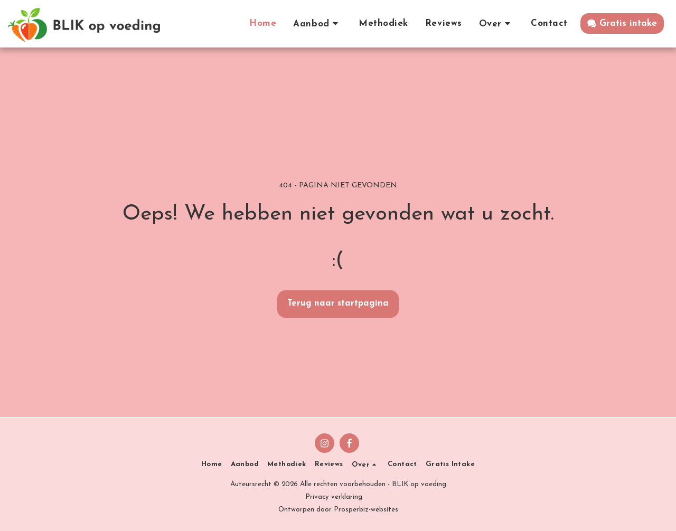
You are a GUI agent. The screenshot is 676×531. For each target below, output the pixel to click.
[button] (317, 23)
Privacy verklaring (333, 497)
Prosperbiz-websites (366, 509)
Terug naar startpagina (338, 303)
